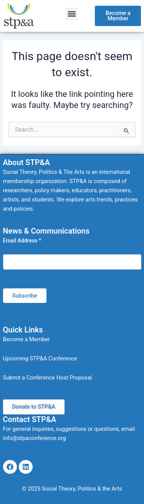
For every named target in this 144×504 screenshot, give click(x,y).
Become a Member (26, 339)
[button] (72, 14)
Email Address (22, 240)
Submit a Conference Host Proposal (47, 377)
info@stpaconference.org (34, 438)
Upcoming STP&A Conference (40, 358)
